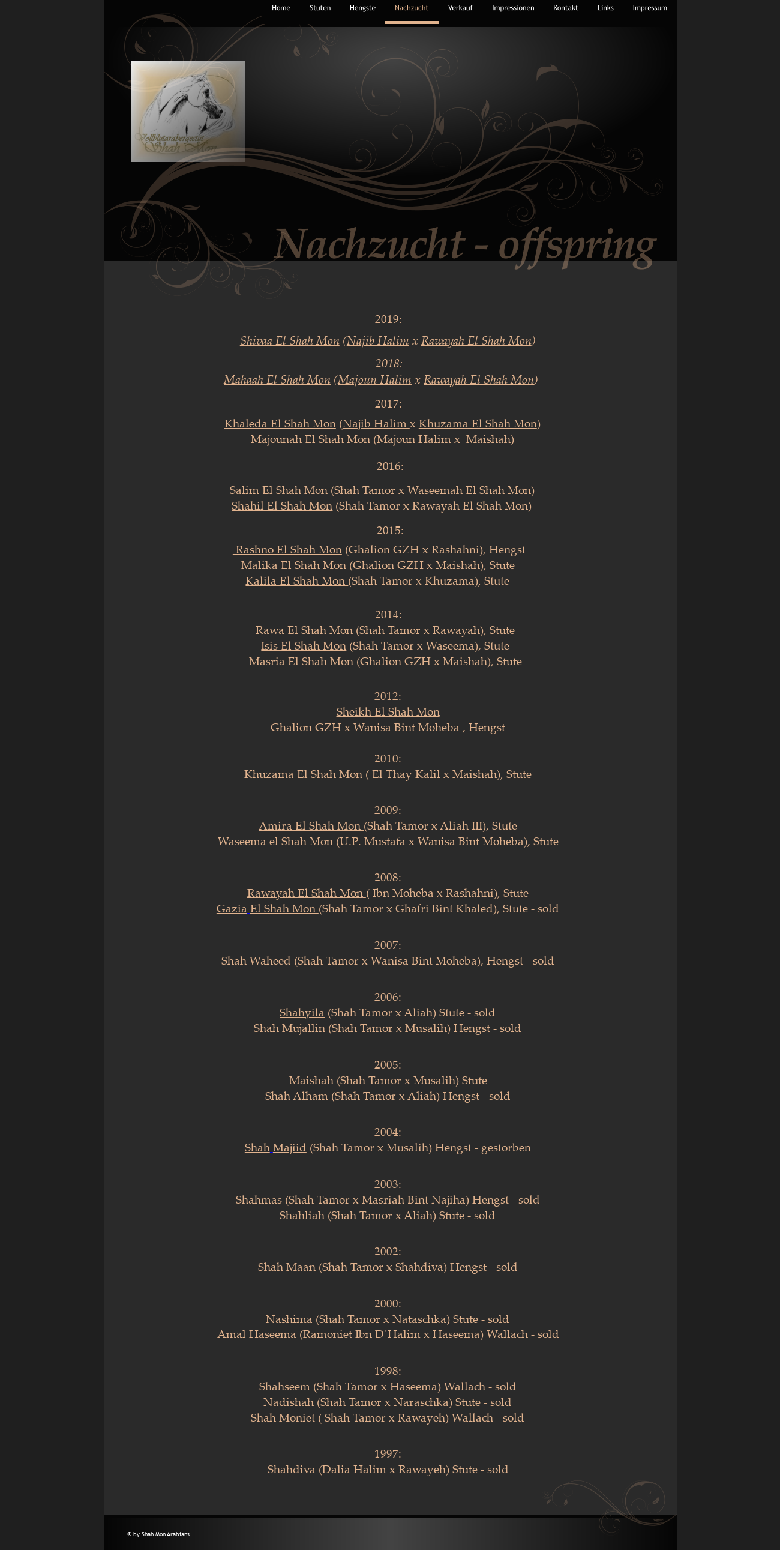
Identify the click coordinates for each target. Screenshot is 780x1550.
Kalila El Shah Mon (296, 580)
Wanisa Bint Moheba (406, 727)
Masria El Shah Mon (301, 661)
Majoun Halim (415, 439)
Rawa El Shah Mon (306, 630)
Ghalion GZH (306, 727)
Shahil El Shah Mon (282, 505)
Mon (428, 711)
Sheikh (354, 711)
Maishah (311, 1080)
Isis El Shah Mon (303, 645)
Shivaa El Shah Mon (290, 340)
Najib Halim (376, 423)
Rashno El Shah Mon (287, 549)
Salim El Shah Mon (279, 490)
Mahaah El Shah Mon (277, 379)
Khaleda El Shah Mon (280, 423)
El (379, 711)
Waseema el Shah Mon (275, 841)
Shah (400, 711)
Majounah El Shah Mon (312, 439)
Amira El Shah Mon (310, 825)
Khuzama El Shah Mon (303, 774)
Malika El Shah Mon (293, 565)
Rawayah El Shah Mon (305, 892)
